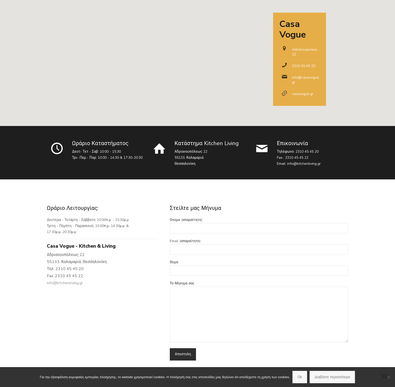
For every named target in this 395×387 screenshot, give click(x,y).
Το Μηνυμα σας (259, 311)
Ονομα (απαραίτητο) (259, 225)
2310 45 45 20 (303, 65)
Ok (300, 377)
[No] (388, 377)
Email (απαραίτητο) (259, 247)
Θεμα (259, 268)
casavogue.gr (302, 93)
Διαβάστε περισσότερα (332, 377)
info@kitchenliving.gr (304, 163)
